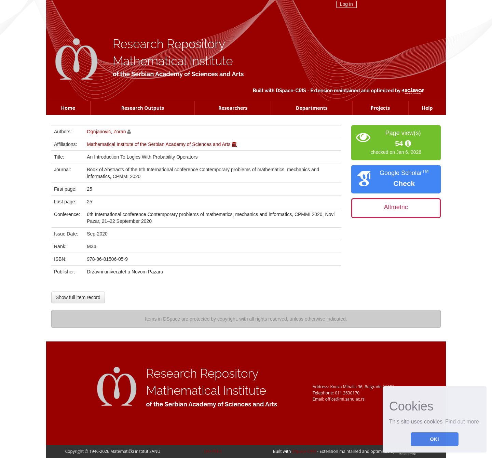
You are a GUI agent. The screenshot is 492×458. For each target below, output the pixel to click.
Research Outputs (142, 108)
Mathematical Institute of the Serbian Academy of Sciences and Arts (158, 144)
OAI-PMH (212, 451)
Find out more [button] (462, 422)
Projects (380, 108)
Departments (312, 108)
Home (68, 108)
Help (427, 108)
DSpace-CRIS (291, 90)
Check (404, 183)
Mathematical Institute (173, 61)
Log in (346, 4)
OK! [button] (434, 439)
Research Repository (169, 44)
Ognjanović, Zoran (106, 131)
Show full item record (78, 297)
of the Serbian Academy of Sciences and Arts (178, 74)
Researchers (233, 108)
